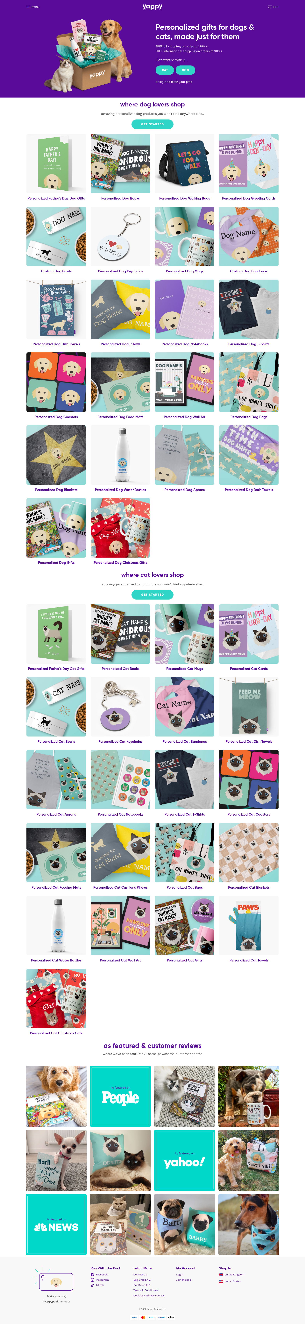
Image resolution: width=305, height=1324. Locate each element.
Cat (165, 70)
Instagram (100, 1279)
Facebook (99, 1274)
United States (230, 1281)
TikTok (97, 1285)
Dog (185, 70)
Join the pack (184, 1279)
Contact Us (140, 1274)
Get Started (152, 124)
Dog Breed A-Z (142, 1279)
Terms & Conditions (145, 1290)
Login (179, 1274)
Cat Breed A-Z (141, 1285)
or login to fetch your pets (174, 82)
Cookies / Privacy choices (149, 1295)
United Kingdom (231, 1274)
